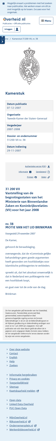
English (13, 357)
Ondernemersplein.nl (21, 425)
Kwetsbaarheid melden (22, 390)
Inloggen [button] (8, 29)
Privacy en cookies (19, 378)
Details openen (2, 36)
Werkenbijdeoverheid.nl (22, 429)
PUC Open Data (18, 408)
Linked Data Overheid (21, 404)
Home (5, 38)
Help (12, 361)
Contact (13, 353)
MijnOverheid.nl (18, 417)
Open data (15, 400)
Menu (48, 20)
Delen (45, 177)
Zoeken (13, 365)
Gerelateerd (43, 171)
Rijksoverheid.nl (18, 421)
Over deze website (19, 349)
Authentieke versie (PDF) (37, 167)
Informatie (25, 171)
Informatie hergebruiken (23, 374)
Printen (32, 177)
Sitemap (14, 386)
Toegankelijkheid (18, 382)
